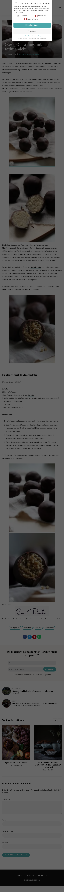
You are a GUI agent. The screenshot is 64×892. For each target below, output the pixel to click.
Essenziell (22, 16)
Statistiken (40, 16)
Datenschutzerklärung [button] (33, 38)
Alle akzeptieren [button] (32, 25)
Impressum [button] (43, 38)
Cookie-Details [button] (22, 38)
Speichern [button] (32, 31)
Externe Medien (31, 19)
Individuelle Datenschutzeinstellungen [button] (32, 36)
